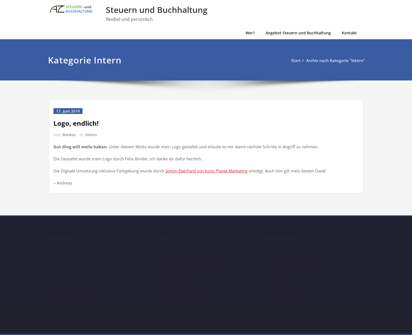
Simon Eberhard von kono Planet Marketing (206, 171)
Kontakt (349, 32)
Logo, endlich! (76, 123)
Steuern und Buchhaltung (157, 9)
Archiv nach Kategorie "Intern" (334, 60)
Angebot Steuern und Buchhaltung (298, 32)
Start (295, 60)
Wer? (250, 32)
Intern (91, 134)
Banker (69, 134)
